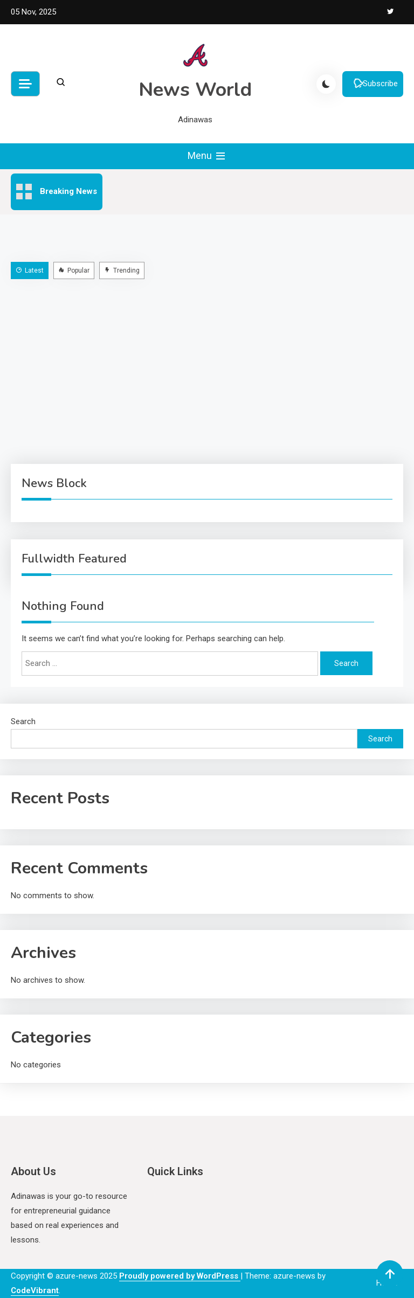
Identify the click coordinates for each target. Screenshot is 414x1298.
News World (195, 90)
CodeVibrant (35, 1290)
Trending (122, 270)
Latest (30, 270)
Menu (207, 156)
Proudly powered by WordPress (179, 1276)
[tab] (31, 270)
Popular (73, 270)
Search (23, 721)
